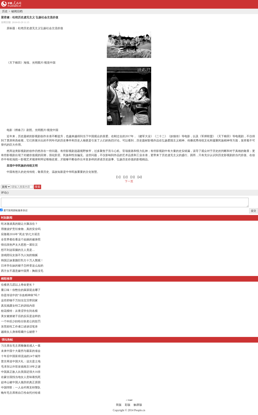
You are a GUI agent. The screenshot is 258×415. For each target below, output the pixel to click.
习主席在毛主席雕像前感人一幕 (21, 345)
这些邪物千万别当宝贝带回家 (19, 300)
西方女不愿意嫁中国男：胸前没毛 (22, 270)
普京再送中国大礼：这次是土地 (21, 361)
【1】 (118, 177)
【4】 (139, 177)
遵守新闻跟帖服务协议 (15, 210)
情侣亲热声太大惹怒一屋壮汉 (19, 244)
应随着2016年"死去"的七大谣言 (20, 234)
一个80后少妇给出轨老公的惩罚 (21, 321)
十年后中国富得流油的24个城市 (21, 356)
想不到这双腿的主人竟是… (18, 249)
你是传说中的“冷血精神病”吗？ (20, 295)
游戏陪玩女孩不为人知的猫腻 (19, 255)
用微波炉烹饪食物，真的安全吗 (21, 229)
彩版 (127, 404)
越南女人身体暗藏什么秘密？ (19, 331)
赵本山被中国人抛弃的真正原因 (21, 382)
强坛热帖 (7, 339)
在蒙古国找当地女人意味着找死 (21, 377)
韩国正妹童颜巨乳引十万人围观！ (22, 260)
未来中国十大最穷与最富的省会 (21, 350)
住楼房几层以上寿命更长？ (18, 284)
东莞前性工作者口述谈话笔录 (19, 326)
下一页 (129, 181)
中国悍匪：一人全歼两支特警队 (21, 387)
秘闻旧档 (17, 11)
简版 (119, 404)
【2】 (125, 177)
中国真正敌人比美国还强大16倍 (21, 371)
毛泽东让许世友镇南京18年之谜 (21, 366)
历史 (5, 11)
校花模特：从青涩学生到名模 (19, 310)
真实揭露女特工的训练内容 (18, 305)
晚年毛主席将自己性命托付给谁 (21, 392)
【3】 (132, 177)
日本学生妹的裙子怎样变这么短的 (22, 265)
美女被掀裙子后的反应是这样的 (21, 316)
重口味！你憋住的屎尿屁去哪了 (21, 289)
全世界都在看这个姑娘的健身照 (21, 239)
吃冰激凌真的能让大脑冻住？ (19, 223)
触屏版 (138, 404)
